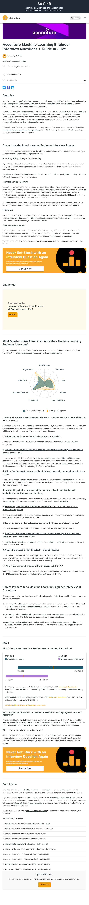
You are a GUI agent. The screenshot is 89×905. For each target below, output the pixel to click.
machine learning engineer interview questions (21, 130)
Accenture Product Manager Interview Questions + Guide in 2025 (26, 859)
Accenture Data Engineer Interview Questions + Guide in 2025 (25, 839)
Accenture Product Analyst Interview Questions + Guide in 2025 (26, 854)
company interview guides (36, 811)
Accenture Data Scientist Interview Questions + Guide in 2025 (25, 844)
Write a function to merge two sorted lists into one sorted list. (33, 436)
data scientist (18, 803)
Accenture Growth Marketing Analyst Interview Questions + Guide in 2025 (29, 849)
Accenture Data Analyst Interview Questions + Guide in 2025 (25, 834)
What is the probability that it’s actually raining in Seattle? (32, 550)
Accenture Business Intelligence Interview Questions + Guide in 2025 (28, 829)
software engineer (35, 803)
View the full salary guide (25, 705)
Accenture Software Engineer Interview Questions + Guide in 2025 (27, 870)
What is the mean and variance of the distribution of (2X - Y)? (34, 566)
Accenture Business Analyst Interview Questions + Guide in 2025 (26, 824)
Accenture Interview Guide (64, 798)
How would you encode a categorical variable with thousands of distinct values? (41, 523)
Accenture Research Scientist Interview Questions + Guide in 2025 (27, 864)
